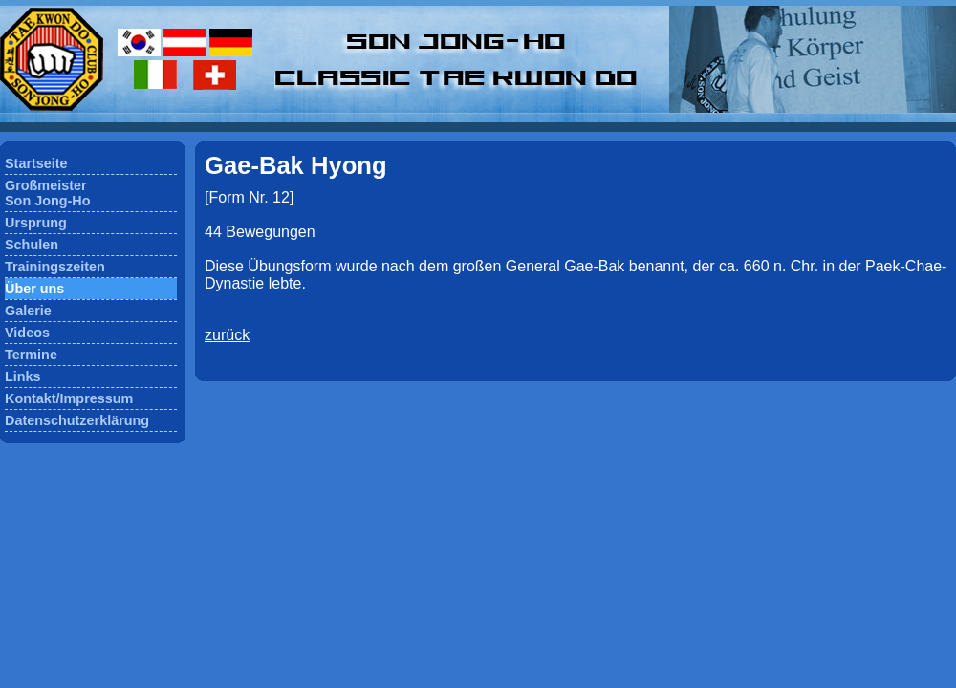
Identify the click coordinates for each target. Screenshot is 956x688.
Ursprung (36, 222)
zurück (227, 335)
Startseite (36, 163)
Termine (31, 354)
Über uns (34, 288)
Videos (27, 332)
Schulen (31, 244)
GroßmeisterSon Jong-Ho (48, 193)
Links (23, 376)
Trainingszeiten (55, 266)
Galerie (28, 310)
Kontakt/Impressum (69, 398)
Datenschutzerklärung (77, 420)
